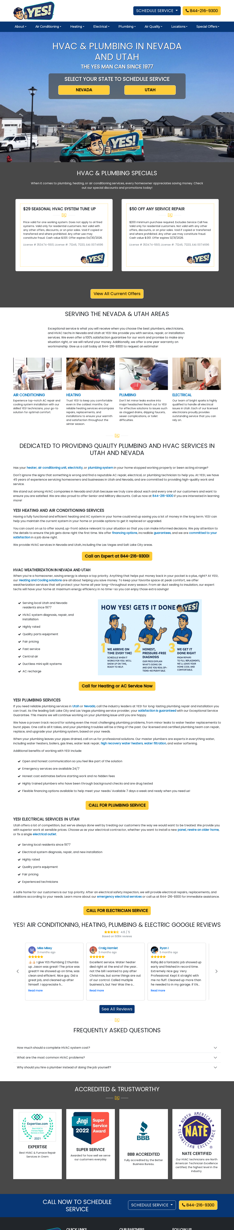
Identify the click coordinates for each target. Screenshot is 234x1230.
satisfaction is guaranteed (157, 711)
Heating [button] (76, 26)
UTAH (150, 90)
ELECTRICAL (182, 395)
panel (182, 830)
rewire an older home (203, 830)
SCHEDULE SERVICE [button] (155, 11)
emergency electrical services (119, 896)
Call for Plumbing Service (117, 805)
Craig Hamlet (108, 948)
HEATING (73, 395)
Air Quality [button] (152, 26)
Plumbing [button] (125, 26)
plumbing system (101, 468)
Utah (76, 706)
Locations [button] (178, 26)
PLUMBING (127, 395)
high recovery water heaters (122, 743)
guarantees (162, 533)
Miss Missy (44, 948)
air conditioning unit (52, 468)
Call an (117, 556)
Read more (35, 990)
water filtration (155, 743)
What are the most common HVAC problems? (51, 1057)
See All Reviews (117, 1009)
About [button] (19, 26)
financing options (124, 533)
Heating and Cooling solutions (40, 580)
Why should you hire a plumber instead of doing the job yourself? (64, 1067)
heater (32, 468)
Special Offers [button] (206, 26)
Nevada (89, 706)
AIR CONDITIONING (29, 395)
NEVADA (84, 90)
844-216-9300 (202, 11)
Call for (117, 686)
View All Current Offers (117, 293)
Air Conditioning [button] (47, 26)
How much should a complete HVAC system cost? (53, 1048)
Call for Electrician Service (117, 910)
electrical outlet (44, 834)
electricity (75, 468)
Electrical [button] (100, 26)
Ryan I (164, 948)
